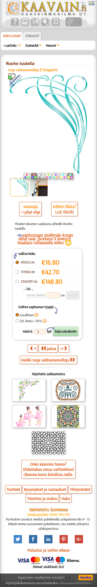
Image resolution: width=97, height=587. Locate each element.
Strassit (32, 36)
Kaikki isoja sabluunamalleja (48, 359)
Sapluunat (12, 36)
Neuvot (51, 45)
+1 (63, 348)
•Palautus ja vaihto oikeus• (48, 550)
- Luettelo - (10, 45)
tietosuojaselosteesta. (75, 583)
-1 (33, 348)
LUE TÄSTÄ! (64, 212)
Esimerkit (32, 45)
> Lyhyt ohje (30, 212)
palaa (48, 348)
